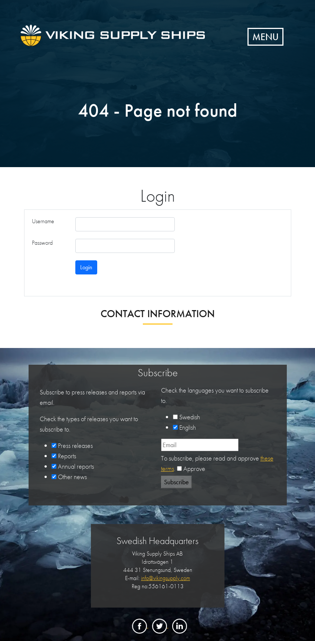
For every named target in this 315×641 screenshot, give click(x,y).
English (187, 427)
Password (42, 243)
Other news (72, 476)
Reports (67, 456)
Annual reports (76, 466)
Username (43, 221)
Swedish (189, 417)
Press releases (75, 445)
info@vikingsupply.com (165, 578)
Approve (194, 468)
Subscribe (176, 482)
